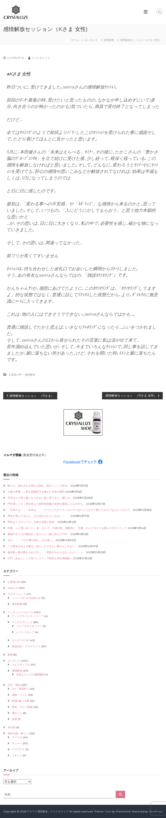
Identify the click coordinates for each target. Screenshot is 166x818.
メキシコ (17, 755)
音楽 (14, 719)
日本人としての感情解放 (30, 674)
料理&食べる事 (20, 700)
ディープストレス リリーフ (28, 616)
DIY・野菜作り (20, 688)
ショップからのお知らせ (26, 597)
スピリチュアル (21, 664)
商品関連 (17, 604)
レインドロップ (25, 632)
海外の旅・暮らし (18, 733)
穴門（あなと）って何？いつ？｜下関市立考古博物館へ (40, 558)
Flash (108, 811)
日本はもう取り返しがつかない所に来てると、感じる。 (40, 497)
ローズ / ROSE (20, 640)
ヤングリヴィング (22, 622)
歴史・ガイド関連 (22, 707)
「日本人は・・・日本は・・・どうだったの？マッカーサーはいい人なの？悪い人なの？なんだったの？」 (70, 509)
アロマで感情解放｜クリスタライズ (48, 811)
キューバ (17, 743)
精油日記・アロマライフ (26, 646)
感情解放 (109, 40)
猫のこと (17, 713)
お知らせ (13, 588)
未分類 (11, 727)
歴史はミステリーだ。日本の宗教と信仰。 (32, 522)
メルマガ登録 (12, 455)
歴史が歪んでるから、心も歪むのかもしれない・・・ (39, 515)
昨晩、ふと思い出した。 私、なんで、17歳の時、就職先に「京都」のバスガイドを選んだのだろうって (67, 528)
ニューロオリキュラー (29, 626)
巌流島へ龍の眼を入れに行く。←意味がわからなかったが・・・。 (46, 552)
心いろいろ (91, 40)
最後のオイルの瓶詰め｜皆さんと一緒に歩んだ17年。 (39, 534)
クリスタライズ (41, 57)
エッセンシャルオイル (21, 612)
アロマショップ (17, 594)
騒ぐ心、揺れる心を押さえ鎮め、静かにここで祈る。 (39, 485)
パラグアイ (18, 749)
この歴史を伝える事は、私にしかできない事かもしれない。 (43, 546)
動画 (10, 654)
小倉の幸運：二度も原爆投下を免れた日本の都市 (36, 491)
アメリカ (17, 737)
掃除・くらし (19, 694)
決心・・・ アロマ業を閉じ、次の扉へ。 (31, 540)
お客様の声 (15, 374)
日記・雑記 (14, 684)
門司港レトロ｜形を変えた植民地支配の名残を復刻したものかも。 (46, 503)
